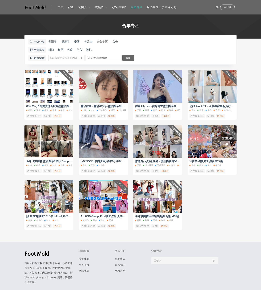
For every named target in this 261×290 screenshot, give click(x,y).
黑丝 (138, 110)
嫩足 (162, 110)
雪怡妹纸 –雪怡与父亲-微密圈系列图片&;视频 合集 (111, 106)
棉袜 (146, 220)
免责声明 (120, 270)
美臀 (62, 110)
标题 (60, 49)
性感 (170, 110)
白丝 (29, 165)
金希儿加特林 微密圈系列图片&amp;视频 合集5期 (55, 161)
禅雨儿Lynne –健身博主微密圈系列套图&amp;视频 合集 (168, 106)
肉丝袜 (171, 165)
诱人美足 (102, 110)
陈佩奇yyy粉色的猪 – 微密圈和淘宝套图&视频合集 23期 (168, 161)
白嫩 (62, 165)
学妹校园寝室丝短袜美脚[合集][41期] (157, 216)
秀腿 (37, 110)
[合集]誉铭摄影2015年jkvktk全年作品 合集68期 (54, 216)
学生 (84, 165)
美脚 (45, 165)
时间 (51, 49)
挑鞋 (56, 220)
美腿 (170, 220)
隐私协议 (120, 258)
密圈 (71, 7)
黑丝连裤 (160, 165)
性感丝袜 (227, 110)
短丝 (69, 110)
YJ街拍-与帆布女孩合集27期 (206, 161)
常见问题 (84, 264)
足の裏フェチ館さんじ (162, 7)
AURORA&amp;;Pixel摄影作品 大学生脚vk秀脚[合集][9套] (115, 216)
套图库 (82, 7)
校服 (200, 165)
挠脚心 (38, 220)
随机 (89, 49)
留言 (79, 49)
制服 (84, 110)
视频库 (99, 7)
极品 (112, 110)
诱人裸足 (122, 110)
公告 (115, 41)
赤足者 (88, 41)
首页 (61, 7)
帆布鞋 (101, 165)
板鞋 (209, 165)
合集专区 (137, 7)
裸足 (138, 220)
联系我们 (120, 264)
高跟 (29, 110)
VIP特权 (119, 7)
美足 (146, 110)
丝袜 (92, 110)
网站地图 (84, 270)
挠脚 (45, 110)
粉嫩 (53, 110)
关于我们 (84, 258)
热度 (70, 49)
